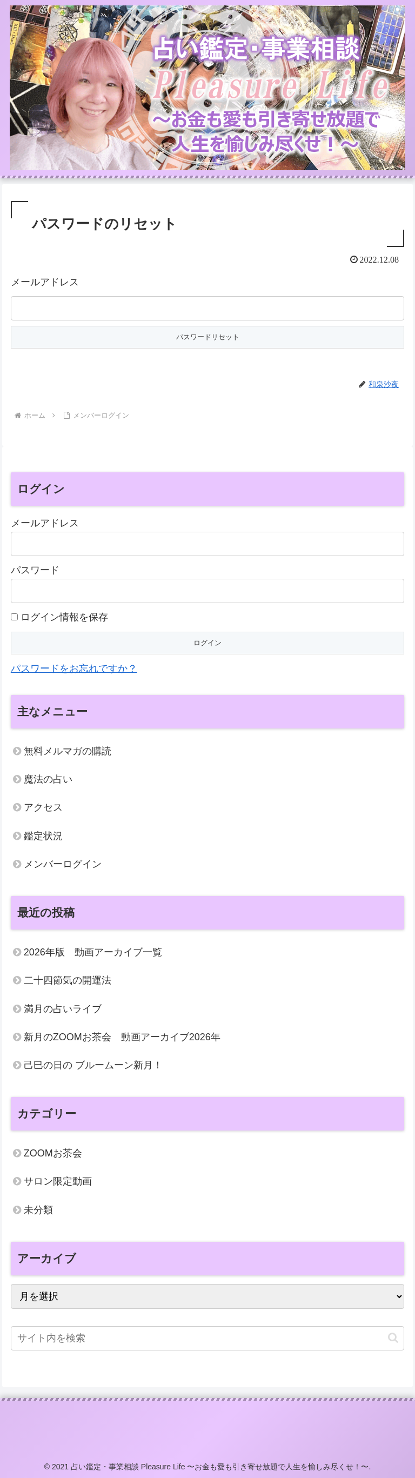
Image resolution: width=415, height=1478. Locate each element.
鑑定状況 (43, 836)
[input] (207, 1338)
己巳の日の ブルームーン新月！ (93, 1065)
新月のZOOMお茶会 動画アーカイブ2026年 (122, 1037)
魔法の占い (48, 779)
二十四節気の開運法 (67, 980)
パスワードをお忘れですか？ (74, 668)
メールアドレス (45, 282)
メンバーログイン (63, 864)
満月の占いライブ (63, 1009)
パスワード (35, 570)
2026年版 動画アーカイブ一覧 (93, 952)
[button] (393, 1338)
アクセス (43, 807)
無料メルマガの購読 (67, 751)
